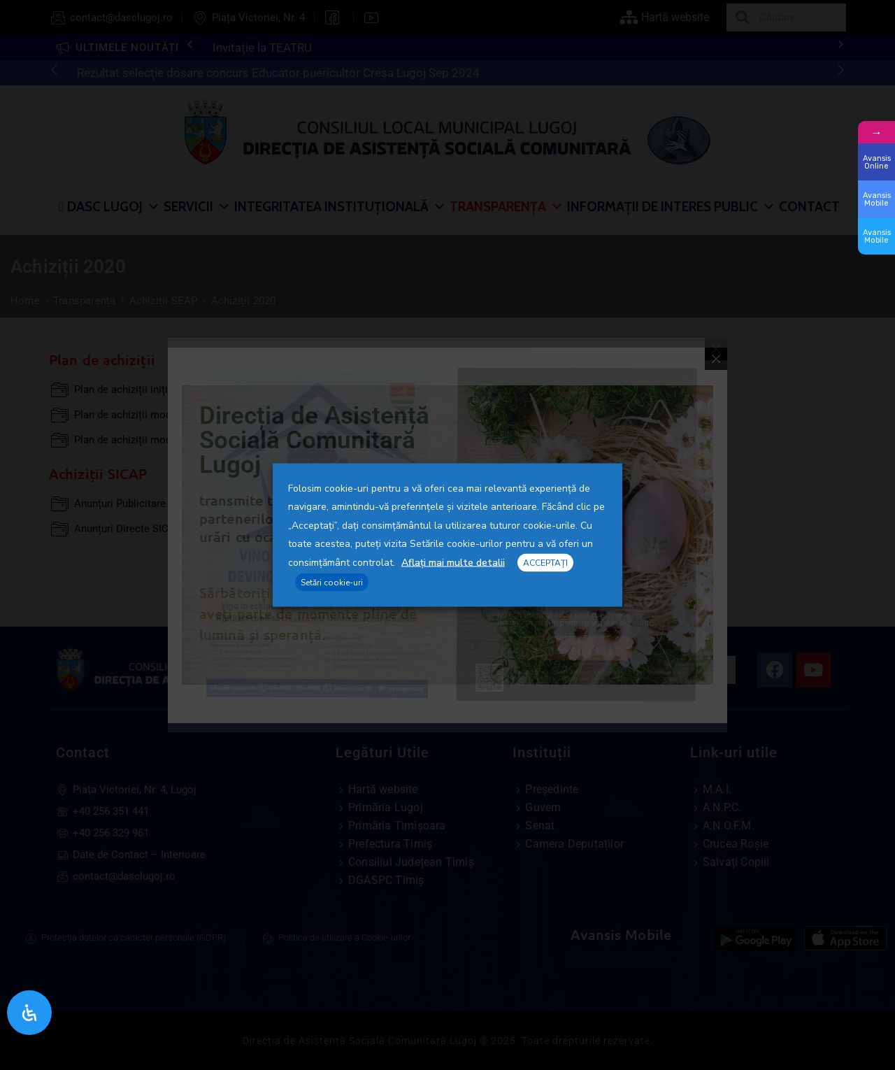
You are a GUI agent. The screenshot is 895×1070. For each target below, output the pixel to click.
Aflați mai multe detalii (453, 562)
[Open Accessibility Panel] (29, 1012)
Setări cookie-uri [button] (332, 581)
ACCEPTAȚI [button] (545, 563)
